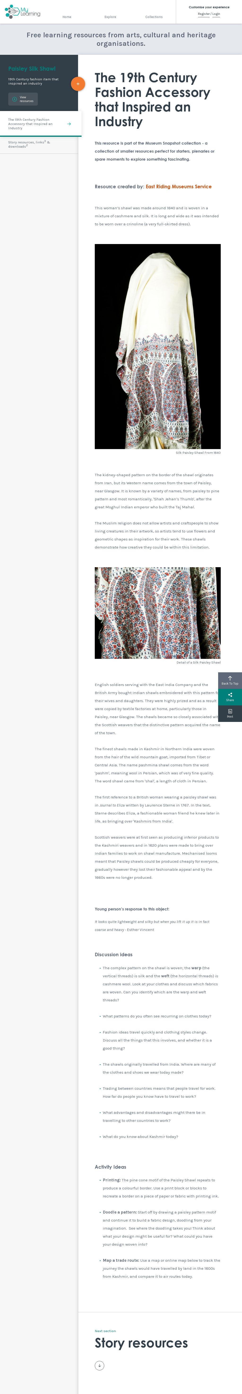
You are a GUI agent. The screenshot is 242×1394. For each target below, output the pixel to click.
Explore (110, 17)
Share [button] (230, 697)
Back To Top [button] (230, 680)
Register (204, 14)
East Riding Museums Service (179, 186)
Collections (154, 17)
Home (66, 17)
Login (216, 14)
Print (230, 713)
